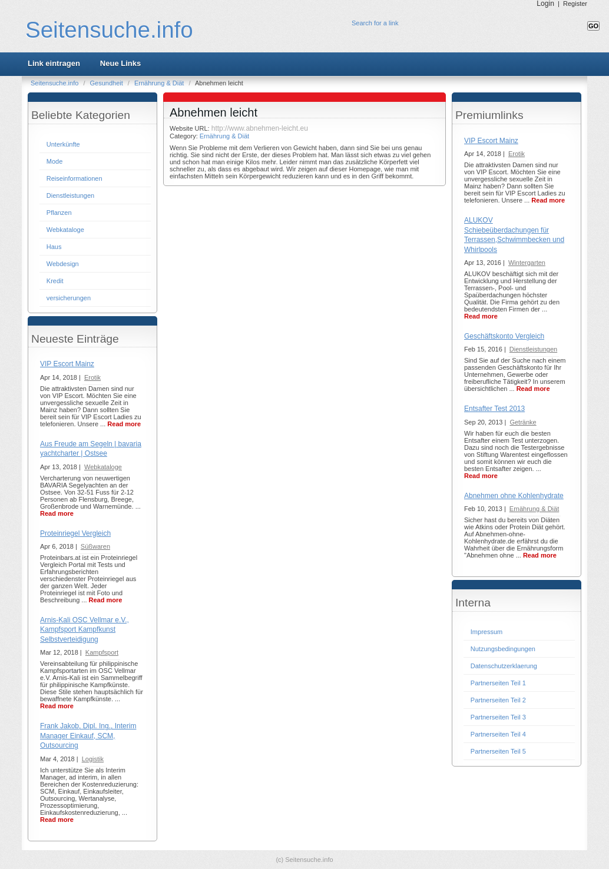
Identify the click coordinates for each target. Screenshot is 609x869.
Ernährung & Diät (160, 83)
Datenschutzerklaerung (504, 665)
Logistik (93, 758)
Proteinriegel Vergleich (75, 533)
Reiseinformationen (74, 178)
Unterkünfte (63, 144)
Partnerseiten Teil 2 (498, 700)
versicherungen (69, 297)
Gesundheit (107, 83)
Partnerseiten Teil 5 (498, 751)
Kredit (55, 280)
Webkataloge (65, 229)
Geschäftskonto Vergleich (504, 336)
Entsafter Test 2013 (494, 408)
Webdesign (63, 263)
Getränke (522, 422)
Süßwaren (95, 546)
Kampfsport (101, 652)
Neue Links (120, 63)
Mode (55, 161)
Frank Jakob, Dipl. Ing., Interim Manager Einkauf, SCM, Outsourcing (88, 735)
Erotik (92, 377)
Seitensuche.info (109, 29)
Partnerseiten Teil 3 (498, 717)
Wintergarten (526, 262)
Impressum (486, 631)
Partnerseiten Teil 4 (498, 734)
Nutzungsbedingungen (503, 648)
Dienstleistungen (70, 195)
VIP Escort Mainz (67, 364)
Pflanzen (59, 212)
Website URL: (190, 128)
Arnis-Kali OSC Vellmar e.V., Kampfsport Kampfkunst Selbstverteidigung (84, 630)
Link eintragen (54, 63)
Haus (54, 246)
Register (575, 3)
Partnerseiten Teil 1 (498, 682)
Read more (124, 423)
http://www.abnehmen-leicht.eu (259, 128)
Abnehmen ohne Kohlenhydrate (514, 496)
